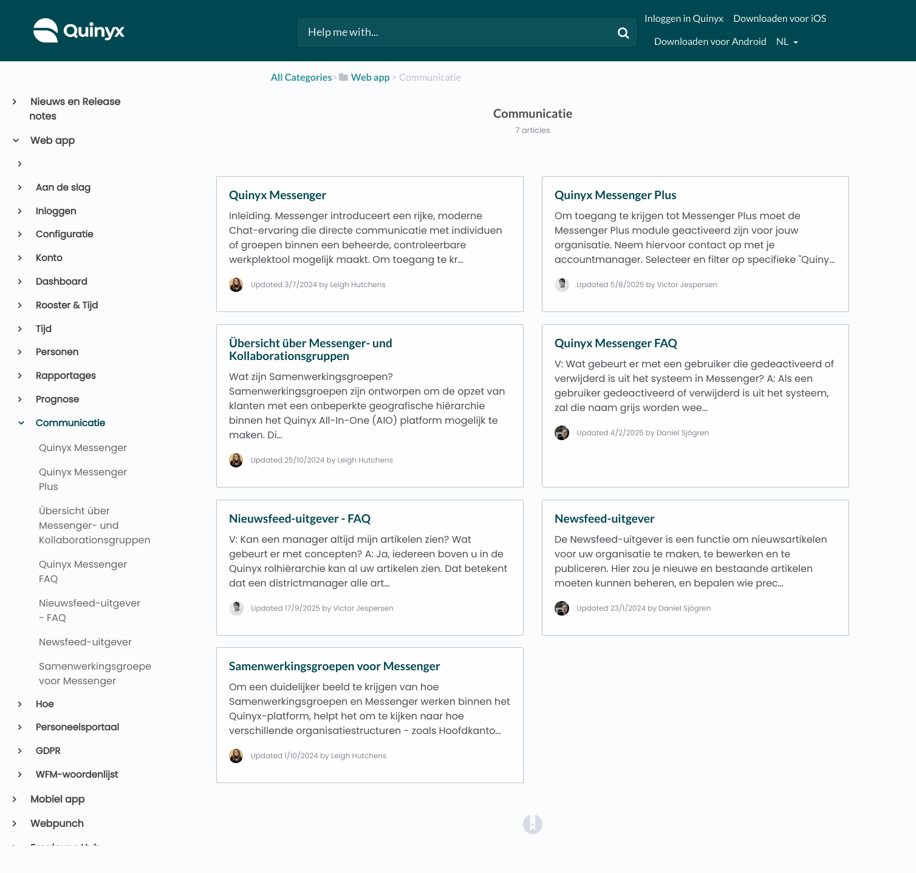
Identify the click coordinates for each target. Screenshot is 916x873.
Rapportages (65, 376)
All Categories (301, 77)
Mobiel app (56, 799)
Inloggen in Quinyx (683, 18)
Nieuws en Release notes (74, 109)
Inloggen (55, 211)
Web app (52, 141)
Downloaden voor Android (710, 41)
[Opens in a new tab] (532, 824)
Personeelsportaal (76, 727)
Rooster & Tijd (66, 305)
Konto (48, 258)
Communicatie (69, 423)
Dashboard (60, 282)
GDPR (47, 751)
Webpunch (56, 824)
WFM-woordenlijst (76, 775)
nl (783, 41)
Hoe (44, 704)
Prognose (56, 399)
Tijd (43, 329)
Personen (56, 352)
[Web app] (364, 77)
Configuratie (64, 234)
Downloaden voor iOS (779, 18)
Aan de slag (62, 188)
